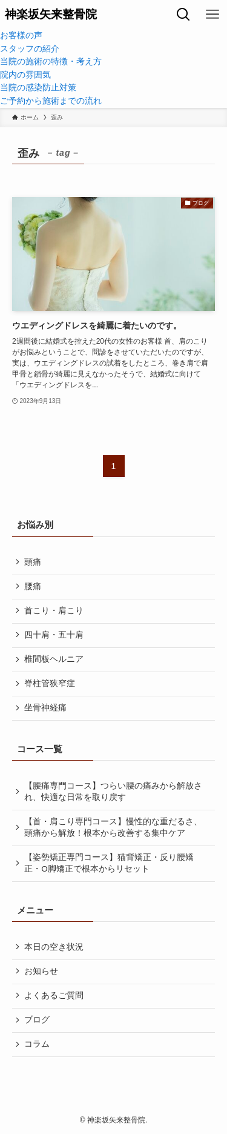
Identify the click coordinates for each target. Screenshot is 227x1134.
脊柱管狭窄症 (49, 683)
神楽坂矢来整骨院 (51, 15)
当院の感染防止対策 (38, 87)
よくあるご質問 (54, 995)
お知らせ (41, 971)
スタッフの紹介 (29, 48)
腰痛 (32, 586)
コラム (37, 1044)
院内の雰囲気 (25, 74)
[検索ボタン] (183, 14)
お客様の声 (21, 35)
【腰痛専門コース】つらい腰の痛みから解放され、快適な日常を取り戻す (113, 791)
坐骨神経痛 (45, 707)
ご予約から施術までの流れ (51, 100)
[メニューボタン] (212, 14)
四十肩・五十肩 (54, 634)
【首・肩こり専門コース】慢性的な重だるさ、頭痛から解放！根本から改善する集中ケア (113, 827)
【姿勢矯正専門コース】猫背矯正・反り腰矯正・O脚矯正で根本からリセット (109, 863)
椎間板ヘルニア (54, 659)
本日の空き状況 (54, 947)
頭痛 (32, 562)
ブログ (37, 1019)
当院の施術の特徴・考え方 (51, 61)
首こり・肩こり (54, 610)
